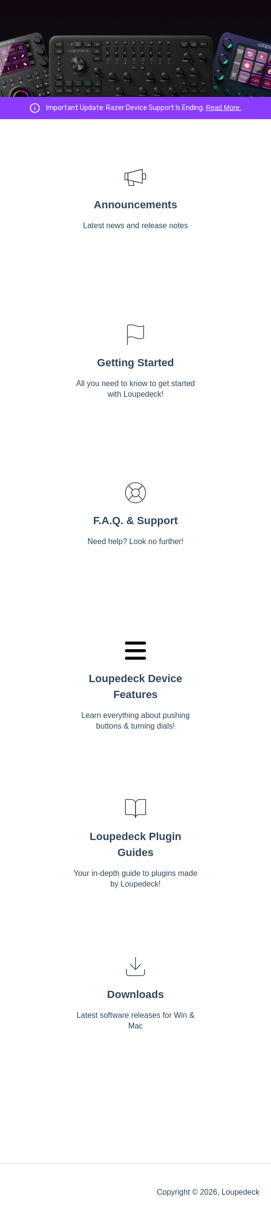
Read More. (223, 107)
